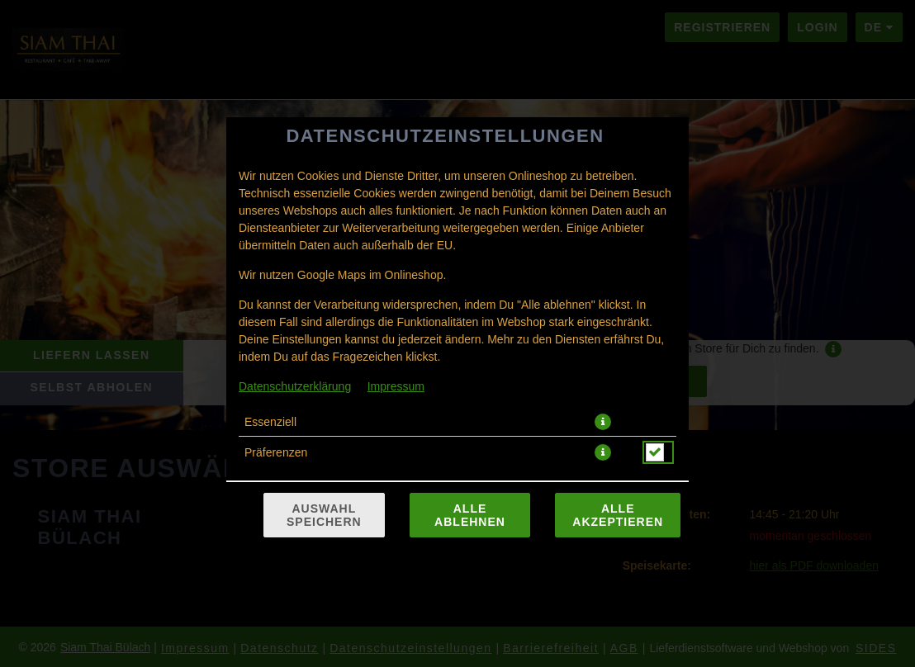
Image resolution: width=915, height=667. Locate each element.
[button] (603, 422)
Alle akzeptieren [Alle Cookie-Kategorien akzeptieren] (617, 515)
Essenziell (270, 421)
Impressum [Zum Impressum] (395, 386)
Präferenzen (275, 452)
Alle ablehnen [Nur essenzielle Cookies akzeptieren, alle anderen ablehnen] (469, 515)
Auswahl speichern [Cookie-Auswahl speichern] (324, 515)
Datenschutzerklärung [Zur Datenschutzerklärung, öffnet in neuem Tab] (295, 386)
